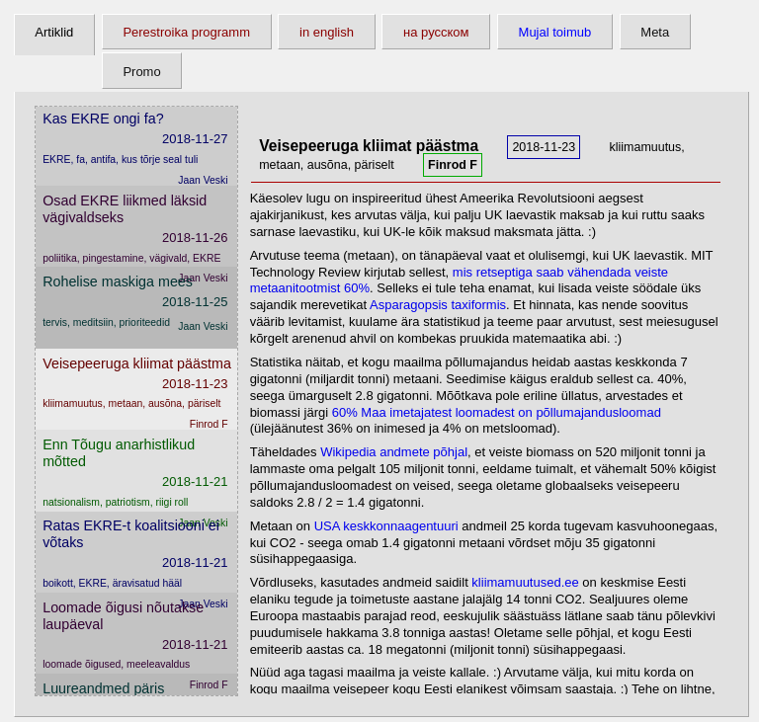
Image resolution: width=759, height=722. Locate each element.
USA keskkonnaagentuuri (386, 526)
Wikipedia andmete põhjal (393, 451)
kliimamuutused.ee (524, 582)
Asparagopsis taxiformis (438, 304)
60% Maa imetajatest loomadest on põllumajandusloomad (496, 412)
